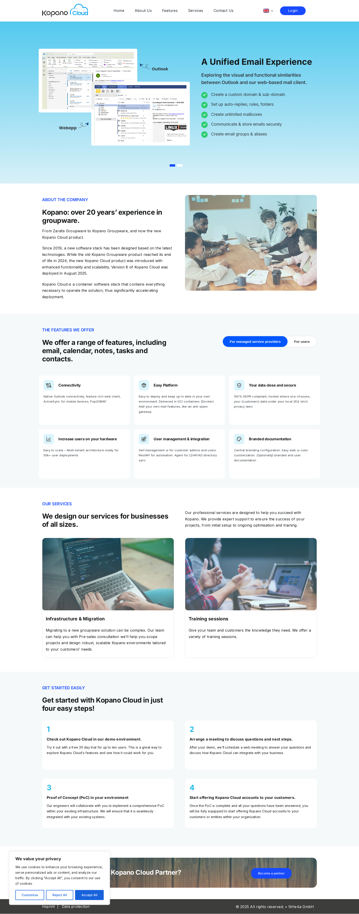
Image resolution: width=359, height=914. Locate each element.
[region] (59, 878)
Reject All (59, 895)
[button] (172, 166)
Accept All (90, 895)
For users (302, 341)
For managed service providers (255, 341)
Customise (30, 895)
